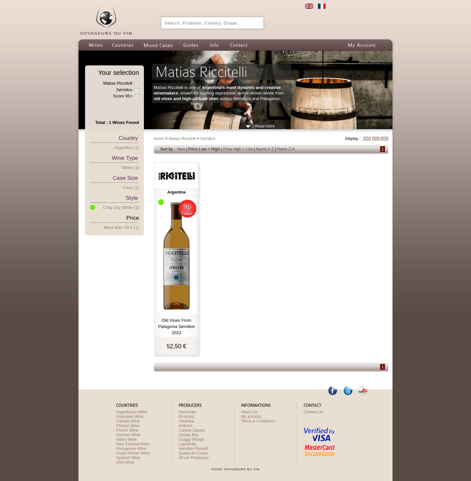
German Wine (128, 435)
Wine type (125, 158)
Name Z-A (286, 149)
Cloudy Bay (189, 435)
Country (128, 138)
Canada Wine (128, 421)
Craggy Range (191, 439)
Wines (95, 45)
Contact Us (313, 412)
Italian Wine (126, 439)
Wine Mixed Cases (157, 45)
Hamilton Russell (193, 448)
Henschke (187, 412)
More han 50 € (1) (121, 227)
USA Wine (125, 462)
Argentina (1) (126, 147)
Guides (191, 45)
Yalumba (186, 421)
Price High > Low (238, 149)
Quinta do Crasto (193, 453)
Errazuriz (186, 416)
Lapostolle (188, 444)
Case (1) (131, 187)
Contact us (238, 45)
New (181, 149)
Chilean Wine (127, 425)
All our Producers (194, 457)
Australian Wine (130, 416)
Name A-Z (265, 149)
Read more (264, 126)
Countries (122, 45)
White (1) (130, 167)
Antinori (185, 425)
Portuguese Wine (131, 448)
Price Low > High (204, 149)
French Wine (127, 430)
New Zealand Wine (132, 444)
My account (251, 416)
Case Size (125, 178)
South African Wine (132, 453)
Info (214, 45)
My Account (362, 45)
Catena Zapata (191, 430)
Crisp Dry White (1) (121, 207)
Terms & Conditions (258, 421)
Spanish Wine (128, 457)
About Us (249, 412)
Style (132, 198)
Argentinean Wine (131, 412)
